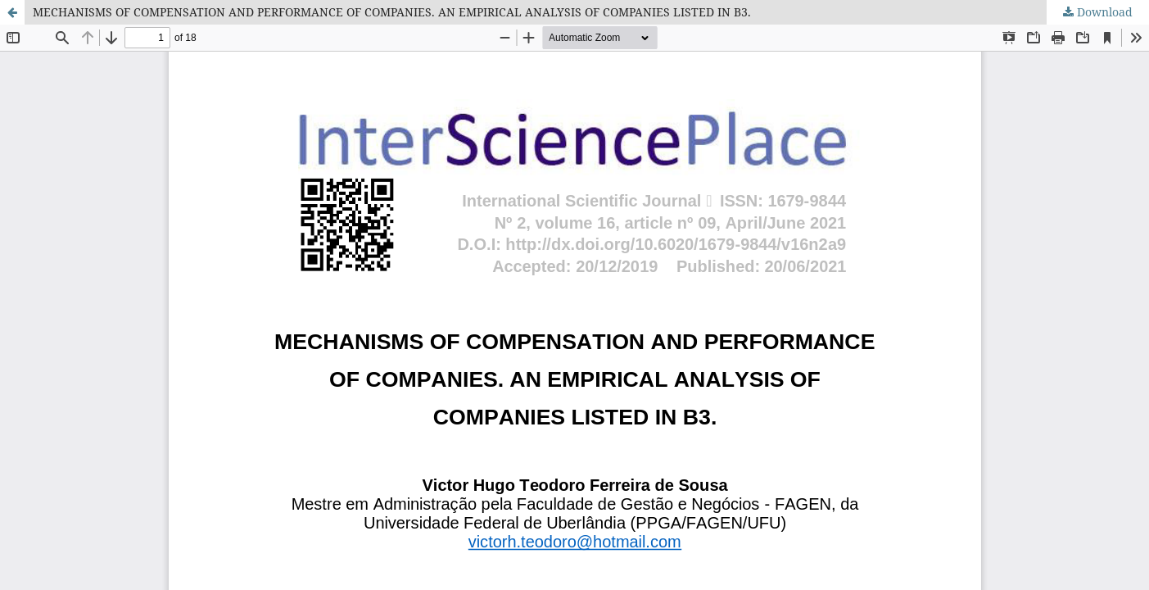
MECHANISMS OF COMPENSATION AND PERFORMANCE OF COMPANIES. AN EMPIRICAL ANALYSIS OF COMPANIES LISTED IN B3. (392, 12)
